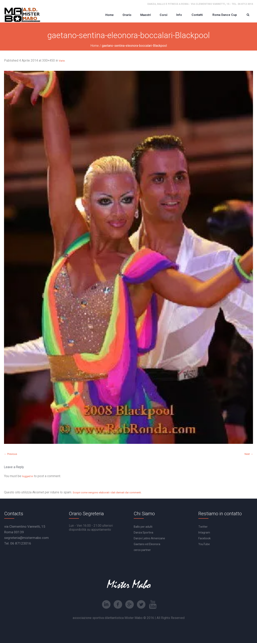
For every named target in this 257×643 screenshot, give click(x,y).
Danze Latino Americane (149, 538)
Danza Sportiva (143, 532)
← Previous (10, 453)
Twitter (203, 526)
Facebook (204, 538)
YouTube (204, 544)
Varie (62, 60)
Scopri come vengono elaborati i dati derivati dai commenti (107, 492)
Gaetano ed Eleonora (147, 544)
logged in (27, 476)
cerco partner (142, 550)
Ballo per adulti (143, 526)
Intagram (204, 532)
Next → (249, 453)
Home (94, 46)
